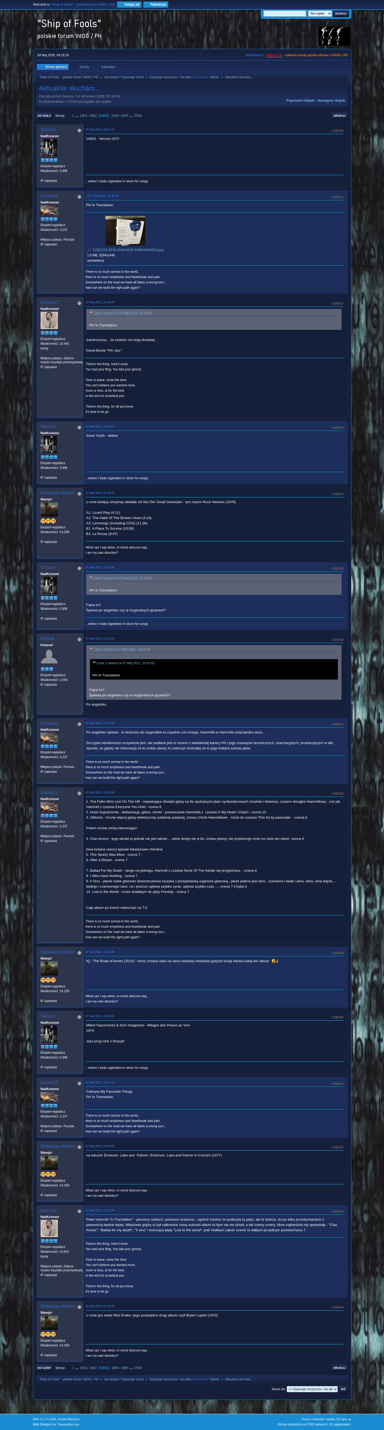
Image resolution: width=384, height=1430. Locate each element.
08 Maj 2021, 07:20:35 (100, 1306)
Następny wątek (331, 100)
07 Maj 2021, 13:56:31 (100, 638)
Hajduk (48, 638)
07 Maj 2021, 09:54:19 (100, 129)
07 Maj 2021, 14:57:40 (100, 723)
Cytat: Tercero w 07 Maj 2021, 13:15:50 (121, 649)
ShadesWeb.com (68, 1424)
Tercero (48, 129)
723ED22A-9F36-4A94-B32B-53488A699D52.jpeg (125, 250)
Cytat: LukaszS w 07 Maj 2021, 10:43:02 (122, 313)
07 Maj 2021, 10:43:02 (104, 195)
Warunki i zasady (324, 1419)
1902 (93, 116)
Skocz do (278, 1389)
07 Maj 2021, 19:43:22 (100, 1016)
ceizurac (49, 302)
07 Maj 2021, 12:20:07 (100, 426)
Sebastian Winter (58, 492)
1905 (124, 116)
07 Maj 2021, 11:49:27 (100, 302)
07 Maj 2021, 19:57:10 (100, 1082)
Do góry (44, 1367)
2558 (138, 116)
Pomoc (306, 1419)
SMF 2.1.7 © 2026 (44, 1419)
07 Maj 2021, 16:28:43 (100, 951)
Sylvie (214, 77)
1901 (84, 116)
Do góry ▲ (344, 1419)
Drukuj (340, 115)
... (77, 116)
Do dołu (44, 115)
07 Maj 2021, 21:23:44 (100, 1210)
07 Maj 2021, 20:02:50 (100, 1146)
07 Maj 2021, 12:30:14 (100, 492)
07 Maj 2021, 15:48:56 (100, 792)
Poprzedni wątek (300, 100)
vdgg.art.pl (274, 55)
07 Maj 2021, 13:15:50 (100, 567)
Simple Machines (69, 1419)
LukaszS (49, 195)
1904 (115, 116)
